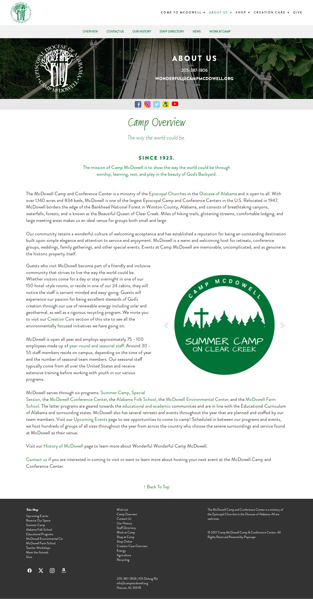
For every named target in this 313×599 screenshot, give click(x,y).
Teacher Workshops (38, 547)
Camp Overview (127, 514)
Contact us (36, 459)
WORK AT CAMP (219, 32)
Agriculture (124, 555)
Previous (166, 325)
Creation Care (61, 319)
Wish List (122, 509)
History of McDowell (63, 446)
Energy (121, 550)
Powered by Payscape (242, 537)
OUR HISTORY (141, 32)
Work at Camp (126, 532)
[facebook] (29, 570)
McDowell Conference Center (78, 399)
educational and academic (146, 406)
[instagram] (52, 570)
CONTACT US (115, 32)
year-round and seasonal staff (96, 345)
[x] (40, 570)
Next (282, 325)
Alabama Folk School (136, 399)
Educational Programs (39, 534)
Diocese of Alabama (218, 193)
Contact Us (124, 518)
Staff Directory (126, 527)
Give (298, 13)
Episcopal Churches (167, 193)
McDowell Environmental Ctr (44, 538)
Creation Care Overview (132, 546)
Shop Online (124, 541)
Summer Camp (115, 392)
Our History (124, 523)
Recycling (123, 559)
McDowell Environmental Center (197, 399)
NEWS (197, 32)
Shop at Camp (125, 537)
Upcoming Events (90, 419)
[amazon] (63, 570)
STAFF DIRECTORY (172, 32)
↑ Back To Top (156, 486)
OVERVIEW (90, 32)
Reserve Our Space (38, 520)
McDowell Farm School (40, 543)
